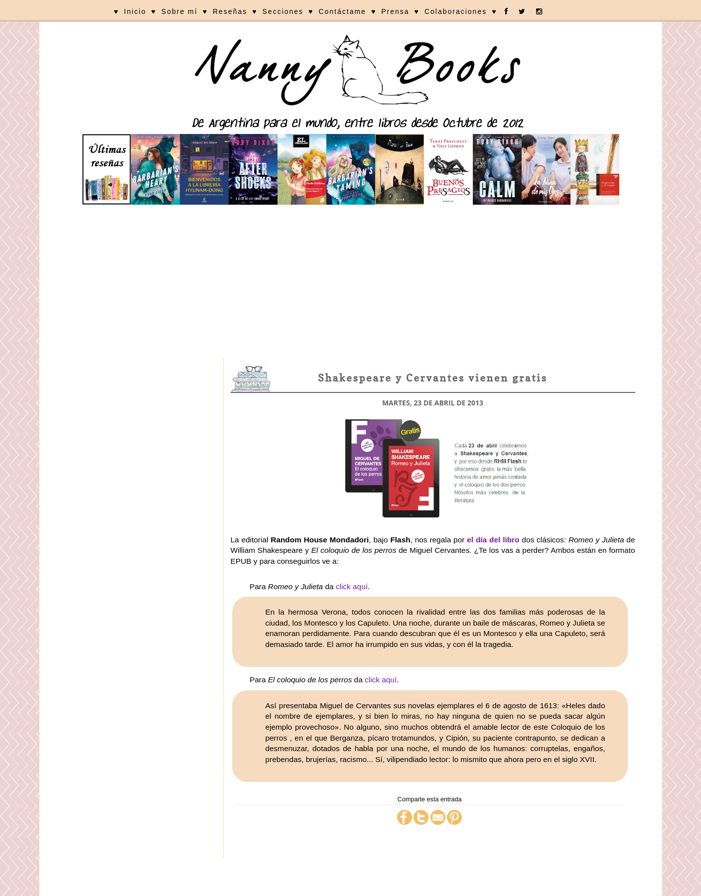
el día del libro (493, 539)
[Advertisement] (350, 282)
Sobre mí (179, 11)
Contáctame (342, 11)
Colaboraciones (455, 11)
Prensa (395, 11)
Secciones (283, 11)
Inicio (135, 11)
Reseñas (230, 11)
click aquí (352, 586)
